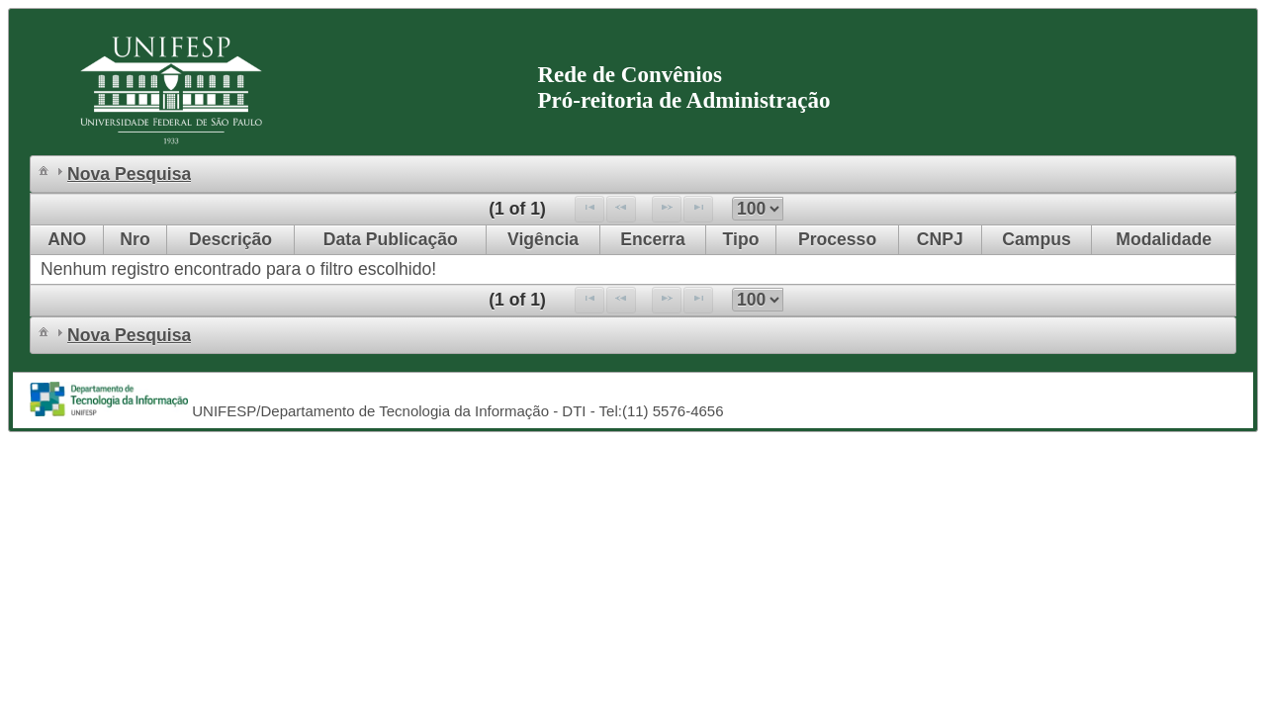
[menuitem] (43, 169)
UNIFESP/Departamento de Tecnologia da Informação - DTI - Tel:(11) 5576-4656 (455, 410)
